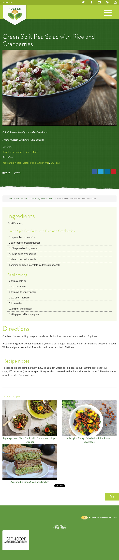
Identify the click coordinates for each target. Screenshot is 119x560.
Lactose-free (29, 162)
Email (7, 172)
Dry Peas (55, 162)
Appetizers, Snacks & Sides (16, 152)
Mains (35, 152)
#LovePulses (6, 2)
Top (112, 497)
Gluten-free (43, 162)
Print (18, 172)
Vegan (18, 162)
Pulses (14, 15)
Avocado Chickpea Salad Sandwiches (30, 482)
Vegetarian (8, 162)
